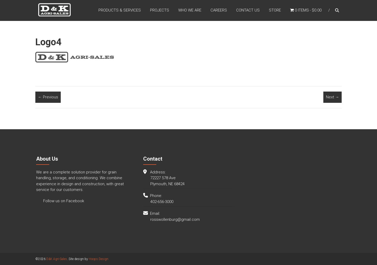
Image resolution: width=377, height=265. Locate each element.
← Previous (48, 97)
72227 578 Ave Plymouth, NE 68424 (167, 181)
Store (275, 10)
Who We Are (189, 10)
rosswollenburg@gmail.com (175, 219)
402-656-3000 (161, 201)
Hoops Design (98, 259)
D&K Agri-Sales (56, 259)
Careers (218, 10)
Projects (159, 10)
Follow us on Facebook (63, 201)
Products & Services (119, 10)
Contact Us (248, 10)
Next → (332, 97)
